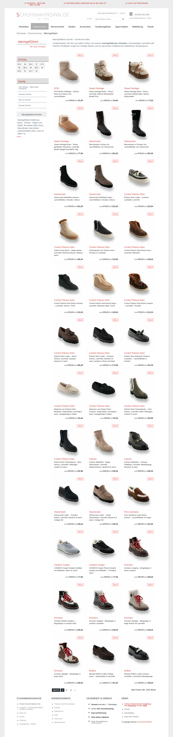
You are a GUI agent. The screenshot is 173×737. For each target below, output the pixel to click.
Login (122, 13)
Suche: (89, 19)
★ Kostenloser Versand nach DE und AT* (85, 3)
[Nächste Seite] (75, 690)
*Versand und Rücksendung (64, 704)
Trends (150, 26)
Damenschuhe (39, 26)
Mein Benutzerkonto (107, 13)
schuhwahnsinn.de (29, 698)
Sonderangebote (103, 26)
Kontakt (57, 708)
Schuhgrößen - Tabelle (27, 724)
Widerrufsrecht (59, 722)
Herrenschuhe (57, 26)
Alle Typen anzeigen (38, 47)
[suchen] (123, 19)
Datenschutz (58, 711)
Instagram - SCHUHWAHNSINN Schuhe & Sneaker (31, 708)
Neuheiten (24, 26)
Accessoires (85, 26)
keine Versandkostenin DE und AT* (99, 722)
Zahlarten (22, 720)
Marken (71, 26)
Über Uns (22, 713)
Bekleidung (137, 26)
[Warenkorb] (141, 16)
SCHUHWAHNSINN (144, 722)
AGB (56, 715)
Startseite (21, 33)
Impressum (58, 719)
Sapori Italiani (121, 26)
